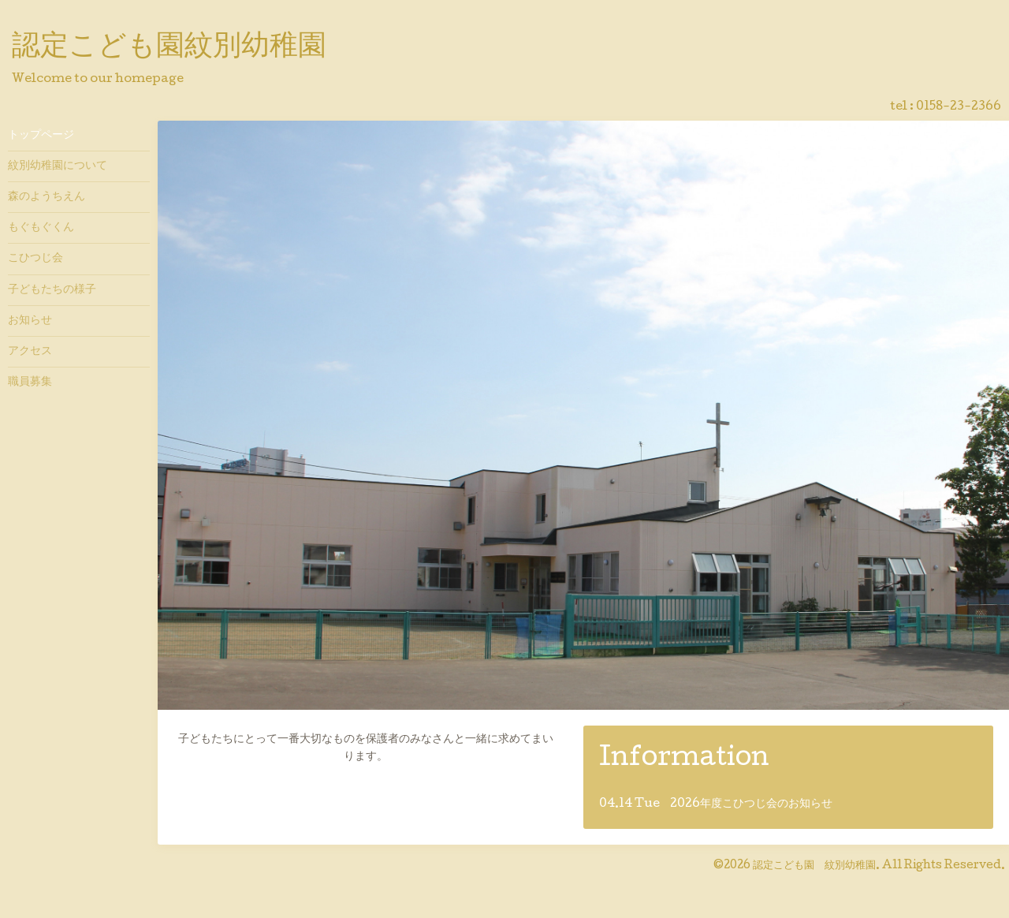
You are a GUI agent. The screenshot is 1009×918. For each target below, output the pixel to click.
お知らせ (30, 321)
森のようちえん (46, 197)
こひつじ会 (35, 258)
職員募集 (30, 382)
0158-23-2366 (958, 107)
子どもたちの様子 (52, 290)
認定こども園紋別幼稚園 (169, 48)
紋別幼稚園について (57, 166)
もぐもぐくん (41, 228)
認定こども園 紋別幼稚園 (814, 865)
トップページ (41, 135)
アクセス (30, 351)
